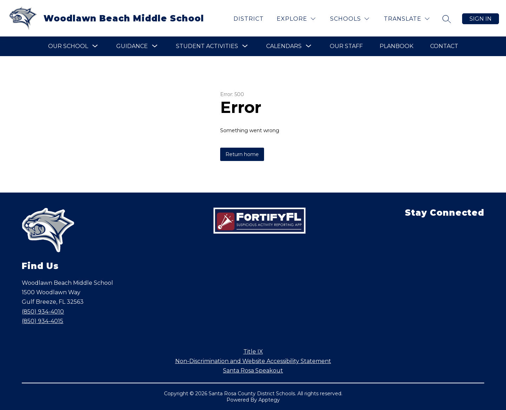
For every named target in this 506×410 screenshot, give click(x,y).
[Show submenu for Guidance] (132, 46)
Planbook (396, 46)
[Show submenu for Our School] (68, 46)
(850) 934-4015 (42, 321)
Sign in (480, 18)
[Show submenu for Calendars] (284, 46)
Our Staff (346, 46)
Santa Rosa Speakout (253, 370)
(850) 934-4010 (43, 311)
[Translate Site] (406, 18)
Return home (242, 154)
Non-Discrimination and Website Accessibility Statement (253, 361)
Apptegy (269, 400)
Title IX (253, 351)
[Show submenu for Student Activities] (207, 46)
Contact (444, 46)
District (249, 18)
